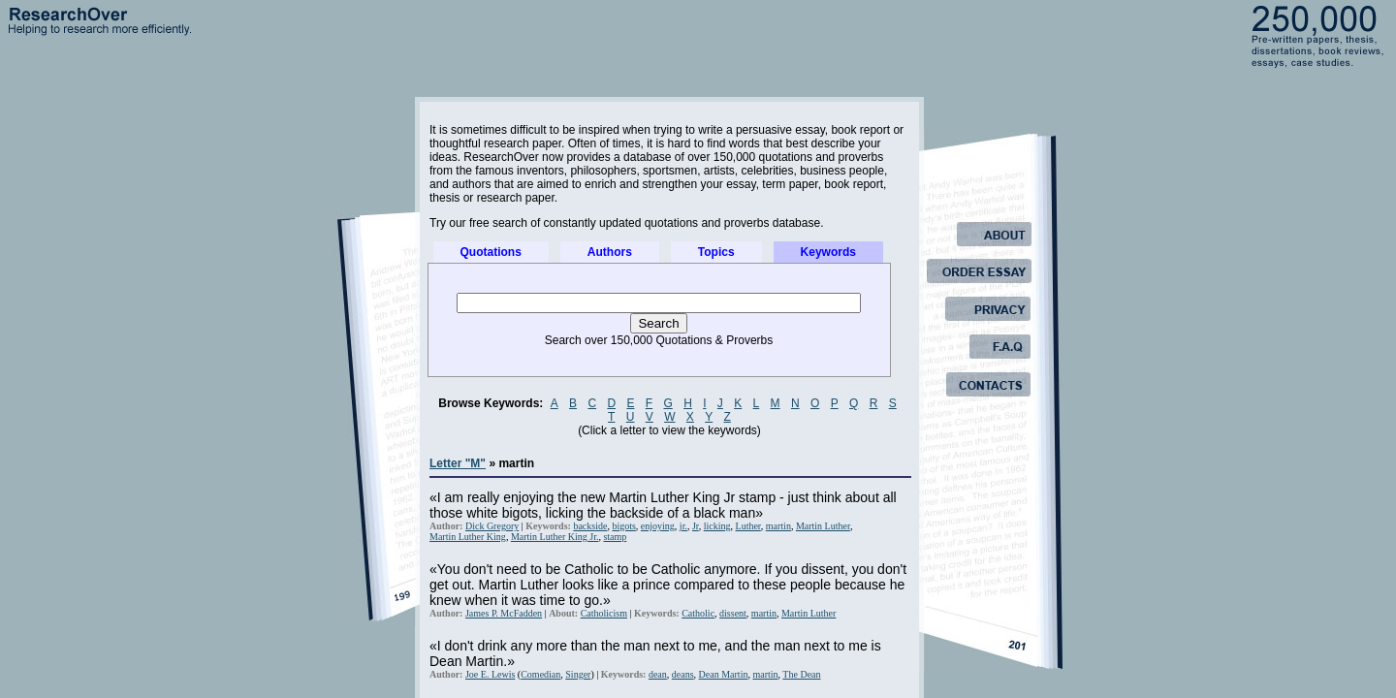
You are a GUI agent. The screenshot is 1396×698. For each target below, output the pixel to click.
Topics (716, 252)
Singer (577, 674)
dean (658, 674)
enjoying (658, 526)
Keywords (828, 252)
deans (683, 674)
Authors (609, 252)
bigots (623, 526)
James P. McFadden (503, 613)
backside (590, 526)
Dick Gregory (492, 526)
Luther (748, 526)
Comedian (540, 674)
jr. (683, 526)
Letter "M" (457, 463)
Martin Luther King (467, 536)
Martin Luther (823, 526)
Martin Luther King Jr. (555, 536)
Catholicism (604, 613)
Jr (695, 526)
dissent (732, 613)
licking (717, 526)
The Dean (801, 674)
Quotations (491, 252)
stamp (614, 536)
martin (778, 526)
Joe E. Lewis (490, 674)
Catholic (698, 613)
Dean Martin (723, 674)
